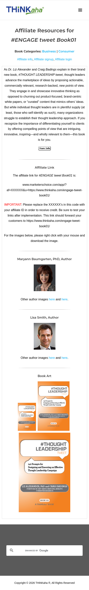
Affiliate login (63, 59)
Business (49, 51)
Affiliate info (24, 59)
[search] (40, 550)
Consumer (66, 51)
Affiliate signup (44, 59)
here (52, 299)
